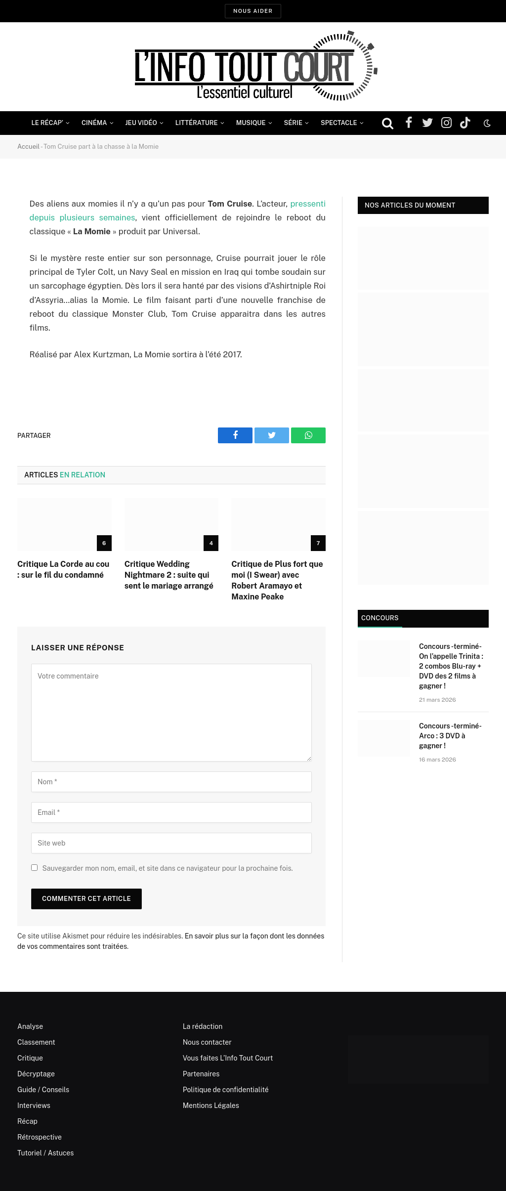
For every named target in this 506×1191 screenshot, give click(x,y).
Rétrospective (39, 1137)
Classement (36, 1042)
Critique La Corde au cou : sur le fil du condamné (63, 569)
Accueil (28, 146)
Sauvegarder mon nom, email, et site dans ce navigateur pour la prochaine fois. (167, 868)
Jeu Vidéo (141, 123)
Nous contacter (207, 1042)
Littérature (196, 123)
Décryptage (36, 1074)
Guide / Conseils (43, 1090)
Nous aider (253, 11)
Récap (27, 1121)
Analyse (30, 1026)
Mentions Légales (211, 1105)
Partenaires (201, 1074)
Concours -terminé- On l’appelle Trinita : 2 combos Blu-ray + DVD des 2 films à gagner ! (451, 666)
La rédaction (203, 1026)
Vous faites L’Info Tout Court (228, 1058)
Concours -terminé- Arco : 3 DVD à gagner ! (450, 736)
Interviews (33, 1105)
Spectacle (339, 123)
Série (293, 123)
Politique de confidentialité (226, 1090)
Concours (380, 618)
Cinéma (94, 123)
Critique (30, 1058)
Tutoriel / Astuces (45, 1153)
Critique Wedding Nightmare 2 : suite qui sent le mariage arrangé (169, 575)
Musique (251, 123)
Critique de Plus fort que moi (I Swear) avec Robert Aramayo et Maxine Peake (277, 580)
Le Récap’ (47, 123)
